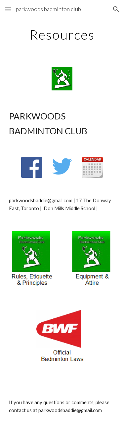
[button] (8, 9)
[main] (62, 35)
